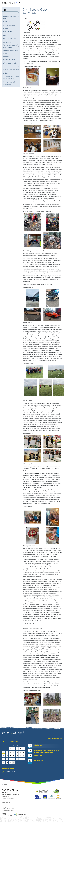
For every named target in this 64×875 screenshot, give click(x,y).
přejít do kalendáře (54, 738)
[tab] (45, 746)
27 (3, 763)
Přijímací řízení (9, 60)
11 (20, 752)
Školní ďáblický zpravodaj (9, 83)
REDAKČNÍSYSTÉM (4, 814)
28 (7, 763)
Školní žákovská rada (11, 70)
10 (17, 752)
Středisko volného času (10, 52)
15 (10, 756)
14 (7, 756)
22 (10, 759)
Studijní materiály (10, 39)
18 (20, 756)
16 (13, 756)
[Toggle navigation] (60, 2)
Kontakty (6, 28)
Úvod (24, 13)
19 (23, 756)
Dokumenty (7, 32)
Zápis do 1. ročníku (10, 63)
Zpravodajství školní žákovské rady (11, 78)
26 (23, 759)
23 (13, 759)
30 (13, 763)
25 (20, 759)
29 (10, 763)
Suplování (7, 42)
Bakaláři (6, 22)
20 (3, 759)
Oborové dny (8, 56)
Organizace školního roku (11, 17)
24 (17, 759)
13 (3, 756)
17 (17, 756)
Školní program (9, 25)
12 (23, 752)
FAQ (4, 35)
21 (7, 759)
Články (5, 73)
